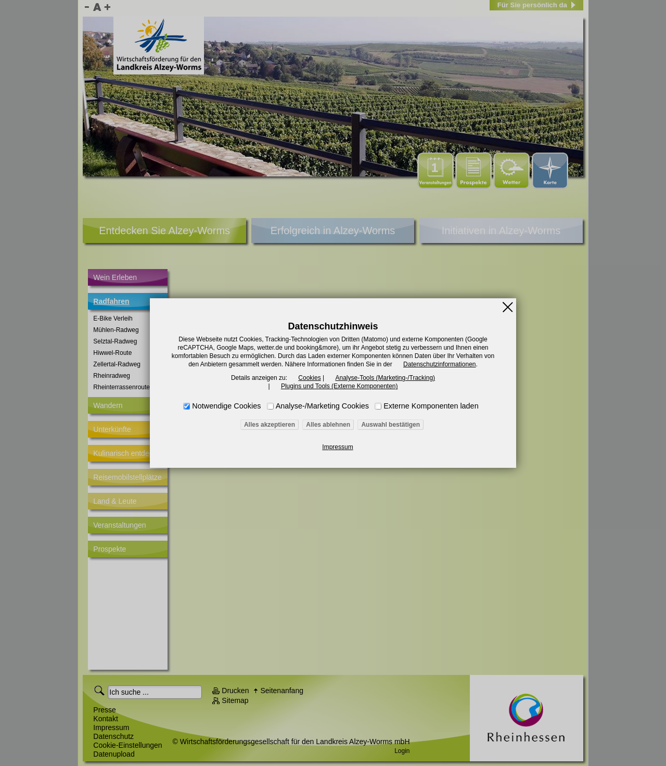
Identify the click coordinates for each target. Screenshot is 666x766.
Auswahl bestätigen (390, 424)
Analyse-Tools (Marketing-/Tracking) (385, 377)
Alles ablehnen (328, 424)
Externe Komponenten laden (430, 406)
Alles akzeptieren (269, 424)
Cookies (309, 377)
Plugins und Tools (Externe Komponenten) (339, 386)
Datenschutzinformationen (439, 364)
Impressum (337, 447)
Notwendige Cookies (226, 406)
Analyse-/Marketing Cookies (322, 406)
